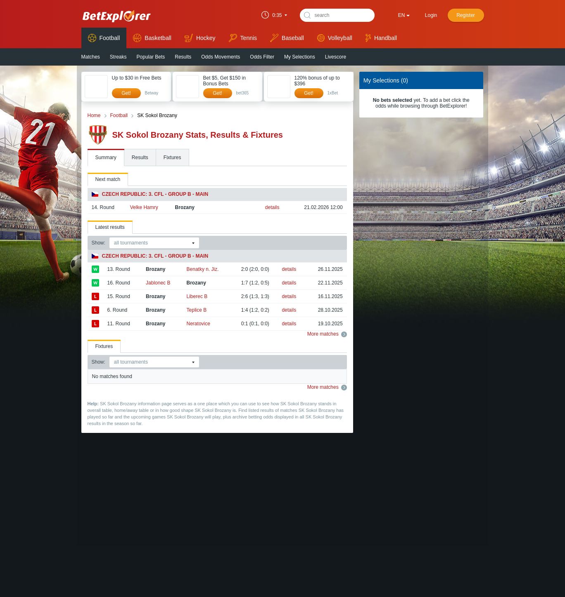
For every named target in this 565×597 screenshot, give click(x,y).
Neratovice (198, 324)
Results (183, 57)
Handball (381, 38)
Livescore (335, 57)
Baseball (287, 38)
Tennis (243, 38)
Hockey (200, 38)
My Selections (299, 57)
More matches (327, 334)
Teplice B (197, 310)
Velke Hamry (144, 207)
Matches (90, 57)
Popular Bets (151, 57)
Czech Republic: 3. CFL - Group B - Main (150, 194)
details (272, 207)
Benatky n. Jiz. (203, 269)
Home (94, 115)
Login (431, 15)
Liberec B (197, 296)
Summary (105, 157)
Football (104, 38)
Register (465, 15)
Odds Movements (220, 57)
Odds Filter (262, 57)
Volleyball (334, 38)
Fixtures (172, 157)
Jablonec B (158, 283)
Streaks (118, 57)
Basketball (152, 38)
